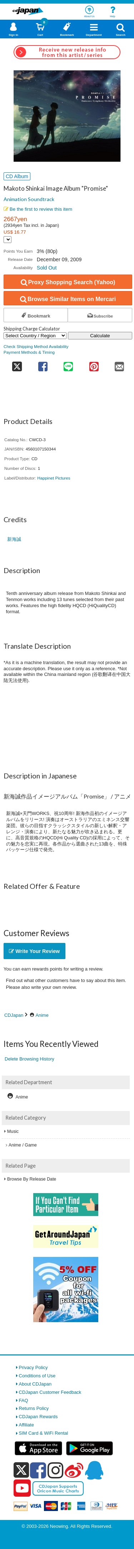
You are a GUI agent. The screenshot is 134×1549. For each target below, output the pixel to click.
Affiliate (26, 1425)
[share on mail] (120, 364)
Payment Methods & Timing (29, 352)
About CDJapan (35, 1384)
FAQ (23, 1400)
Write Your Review (34, 951)
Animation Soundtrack (29, 199)
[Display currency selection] (7, 239)
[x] (21, 1470)
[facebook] (38, 1470)
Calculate (100, 335)
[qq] (94, 1470)
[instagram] (56, 1470)
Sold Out (47, 268)
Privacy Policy (33, 1367)
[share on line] (68, 364)
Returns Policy (34, 1408)
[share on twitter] (17, 364)
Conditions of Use (37, 1375)
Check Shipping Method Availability (36, 346)
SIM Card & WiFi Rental (43, 1433)
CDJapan (13, 1015)
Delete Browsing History (29, 1059)
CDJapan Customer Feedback (50, 1392)
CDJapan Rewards (38, 1416)
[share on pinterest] (93, 364)
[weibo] (74, 1470)
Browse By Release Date (31, 1179)
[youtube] (22, 1488)
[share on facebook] (42, 364)
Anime (42, 1015)
